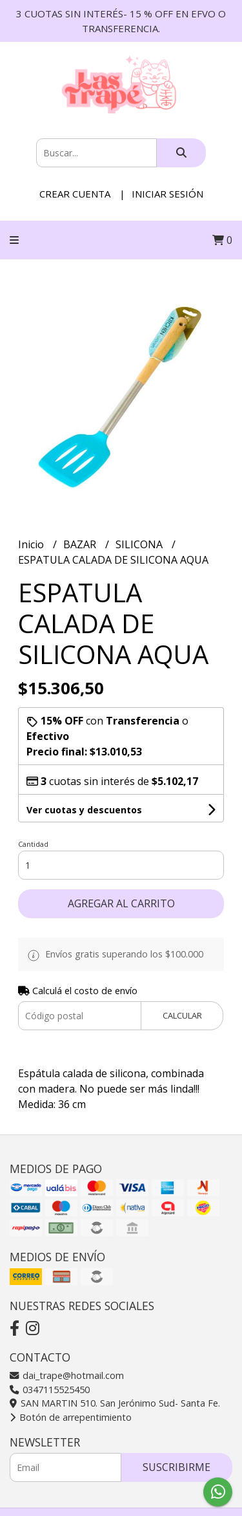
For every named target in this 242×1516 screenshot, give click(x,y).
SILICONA (140, 544)
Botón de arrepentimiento (71, 1417)
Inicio (32, 544)
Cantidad (33, 844)
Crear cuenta (74, 193)
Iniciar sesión (167, 193)
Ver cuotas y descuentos (84, 810)
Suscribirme (176, 1467)
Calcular (182, 1015)
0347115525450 (50, 1389)
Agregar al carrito (121, 903)
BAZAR (81, 544)
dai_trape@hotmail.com (67, 1375)
